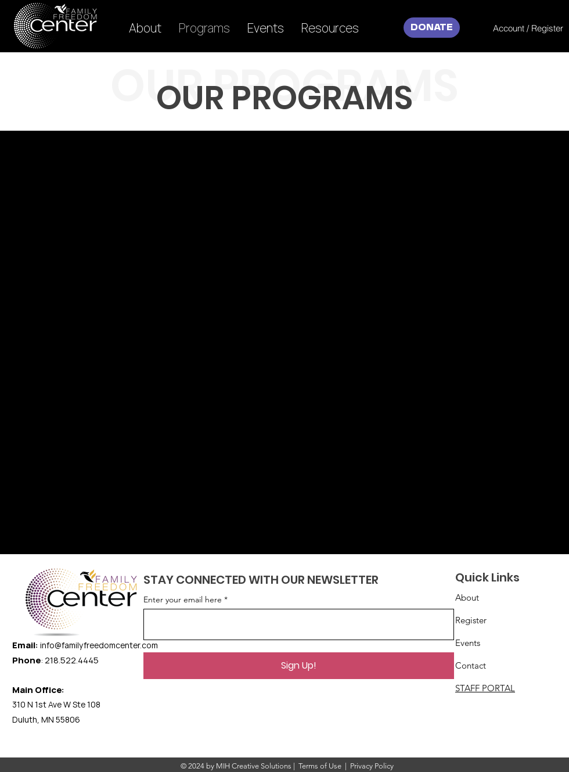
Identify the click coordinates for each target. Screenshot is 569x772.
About (467, 597)
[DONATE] (432, 27)
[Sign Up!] (298, 665)
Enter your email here (182, 599)
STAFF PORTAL (485, 688)
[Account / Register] (528, 28)
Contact (470, 665)
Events (467, 642)
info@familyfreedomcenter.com (99, 645)
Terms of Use (319, 766)
